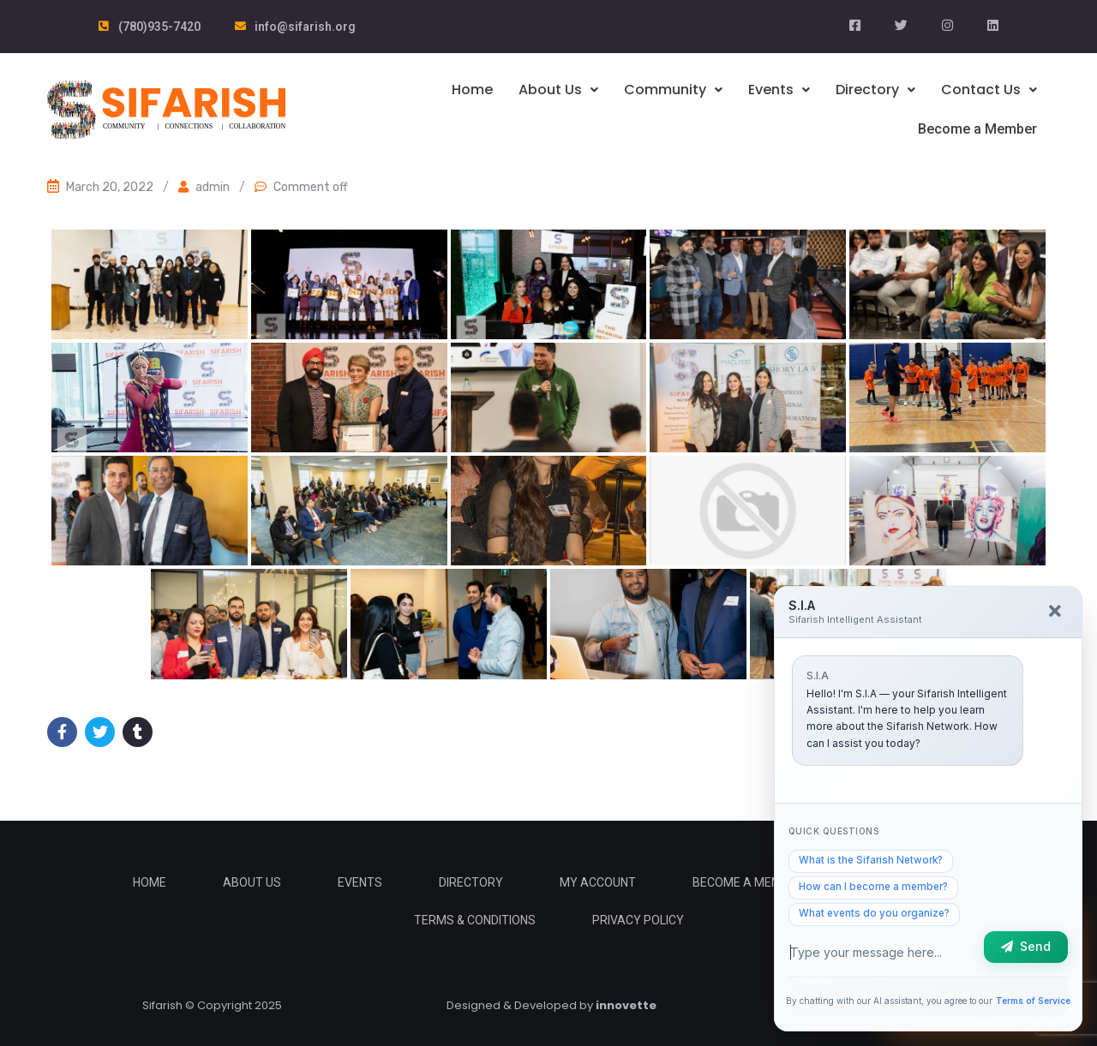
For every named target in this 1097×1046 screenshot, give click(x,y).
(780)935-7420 (159, 26)
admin (212, 186)
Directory (875, 89)
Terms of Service (1030, 998)
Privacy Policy (638, 919)
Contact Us (989, 89)
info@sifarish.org (305, 26)
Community (673, 89)
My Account (598, 881)
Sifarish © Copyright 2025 (212, 1004)
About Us (558, 89)
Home (472, 89)
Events (779, 89)
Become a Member (979, 128)
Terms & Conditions (475, 919)
